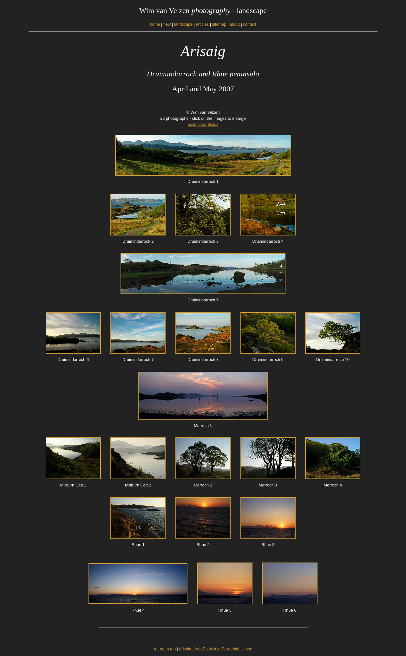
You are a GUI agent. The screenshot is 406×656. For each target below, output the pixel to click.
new (167, 24)
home (155, 24)
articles (202, 24)
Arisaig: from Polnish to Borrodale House (215, 648)
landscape (183, 24)
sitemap (219, 24)
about (235, 24)
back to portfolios (203, 124)
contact (249, 24)
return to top (165, 648)
